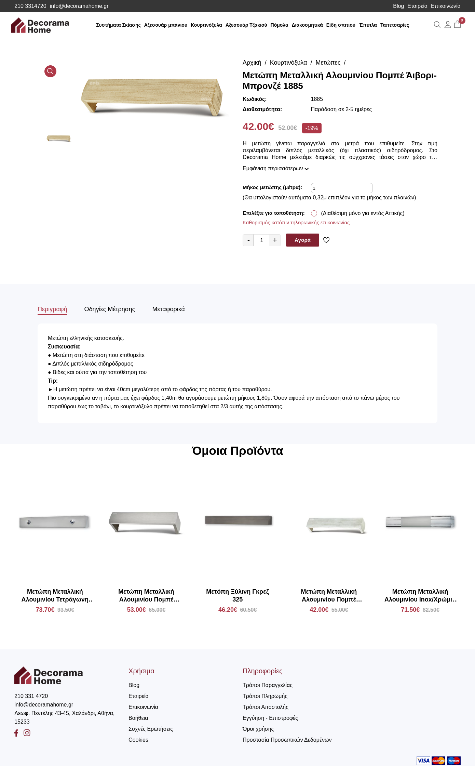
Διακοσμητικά (307, 25)
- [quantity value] (248, 240)
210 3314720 (30, 6)
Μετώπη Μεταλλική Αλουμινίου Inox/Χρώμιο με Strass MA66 (420, 596)
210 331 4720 (31, 696)
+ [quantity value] (275, 240)
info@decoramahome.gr (79, 6)
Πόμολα (279, 25)
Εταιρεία (417, 6)
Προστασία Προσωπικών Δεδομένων (287, 740)
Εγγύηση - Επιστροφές (270, 718)
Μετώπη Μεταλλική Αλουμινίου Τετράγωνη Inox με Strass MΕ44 (55, 596)
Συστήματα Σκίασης (118, 25)
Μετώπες (328, 62)
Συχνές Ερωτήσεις (150, 729)
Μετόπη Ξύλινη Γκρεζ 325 (237, 595)
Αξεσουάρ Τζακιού (246, 25)
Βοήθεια (138, 718)
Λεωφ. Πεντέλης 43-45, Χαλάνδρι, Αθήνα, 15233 (64, 717)
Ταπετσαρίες (394, 25)
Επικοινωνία (446, 6)
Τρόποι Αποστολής (265, 707)
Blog (398, 6)
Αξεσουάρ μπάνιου (165, 25)
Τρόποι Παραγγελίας (268, 685)
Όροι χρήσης (258, 729)
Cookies (138, 740)
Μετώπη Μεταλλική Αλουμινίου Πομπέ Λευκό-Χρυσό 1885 (329, 596)
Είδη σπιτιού (340, 25)
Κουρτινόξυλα (206, 25)
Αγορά (303, 240)
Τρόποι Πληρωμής (265, 696)
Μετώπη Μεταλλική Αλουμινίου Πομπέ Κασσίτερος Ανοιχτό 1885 (146, 596)
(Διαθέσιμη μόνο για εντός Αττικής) (363, 213)
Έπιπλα (368, 25)
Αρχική (252, 62)
